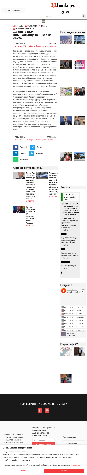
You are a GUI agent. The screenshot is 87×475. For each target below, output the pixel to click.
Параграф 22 (69, 344)
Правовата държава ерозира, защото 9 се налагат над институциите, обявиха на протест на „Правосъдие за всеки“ (55, 183)
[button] (43, 21)
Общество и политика (25, 29)
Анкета (65, 187)
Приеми (64, 471)
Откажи (22, 471)
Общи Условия (76, 465)
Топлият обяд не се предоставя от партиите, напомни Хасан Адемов (31, 215)
